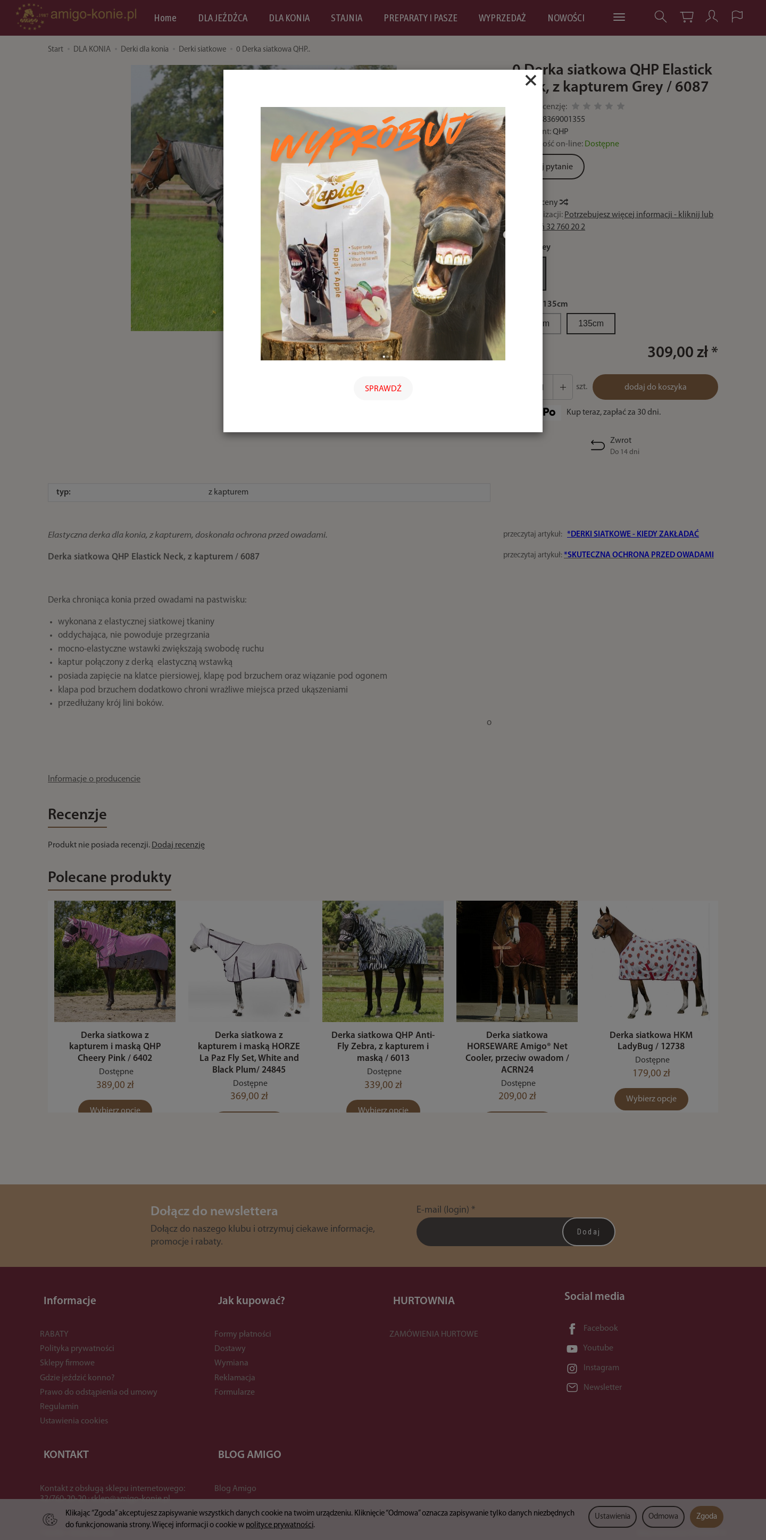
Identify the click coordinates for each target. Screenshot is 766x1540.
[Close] (530, 80)
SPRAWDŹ (383, 389)
